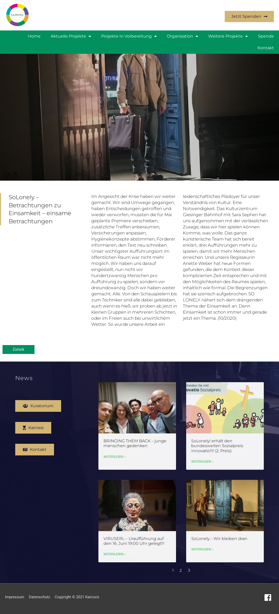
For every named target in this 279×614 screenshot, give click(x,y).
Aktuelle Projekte (71, 36)
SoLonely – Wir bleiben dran (219, 539)
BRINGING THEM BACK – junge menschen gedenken (134, 444)
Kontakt (265, 47)
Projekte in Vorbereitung (129, 36)
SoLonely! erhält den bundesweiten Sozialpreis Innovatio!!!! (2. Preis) (217, 446)
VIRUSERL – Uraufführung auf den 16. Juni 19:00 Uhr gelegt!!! (133, 542)
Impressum (14, 597)
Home (34, 36)
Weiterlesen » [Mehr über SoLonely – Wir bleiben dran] (202, 550)
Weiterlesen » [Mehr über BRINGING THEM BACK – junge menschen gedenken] (114, 457)
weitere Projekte (228, 36)
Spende (266, 36)
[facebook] (269, 597)
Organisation (182, 36)
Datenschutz (39, 597)
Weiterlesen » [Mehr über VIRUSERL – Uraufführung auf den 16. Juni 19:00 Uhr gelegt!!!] (114, 555)
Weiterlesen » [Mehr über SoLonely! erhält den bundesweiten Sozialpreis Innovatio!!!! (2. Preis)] (202, 462)
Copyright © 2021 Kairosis (77, 597)
